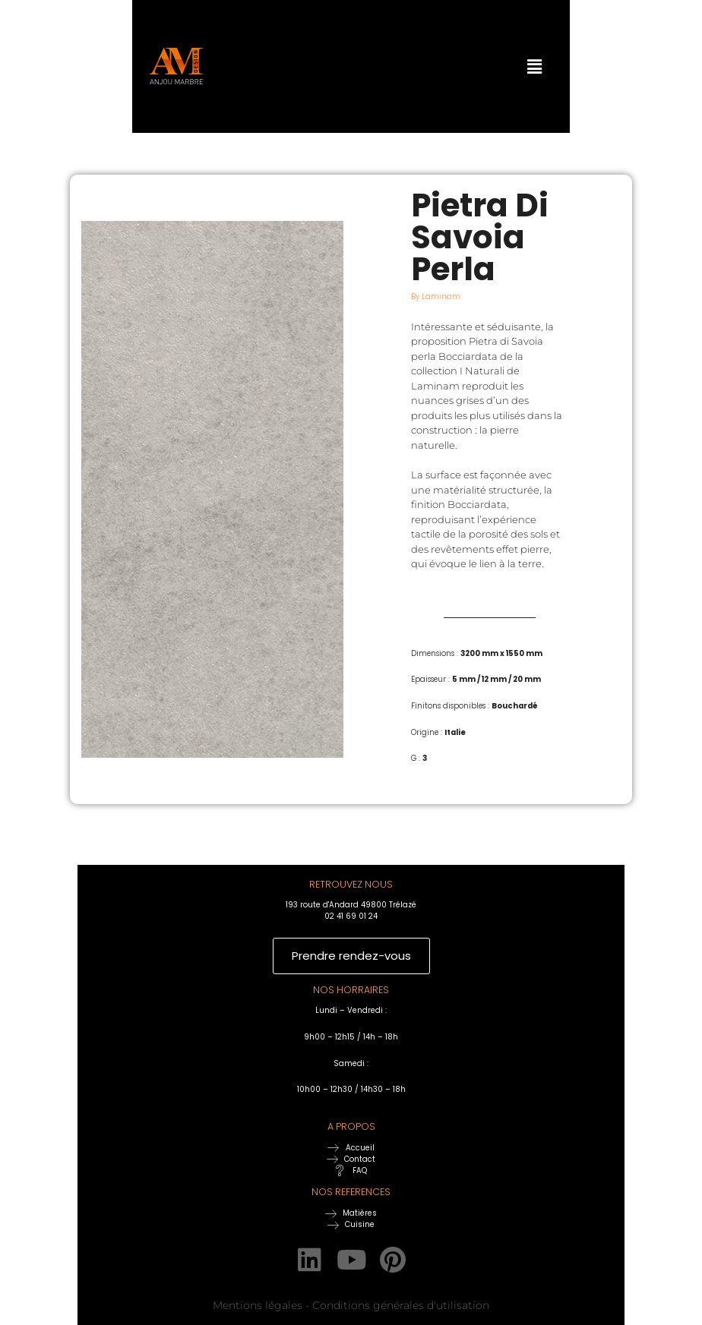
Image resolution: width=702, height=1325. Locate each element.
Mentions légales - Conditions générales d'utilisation (351, 1304)
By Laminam (435, 296)
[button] (505, 66)
